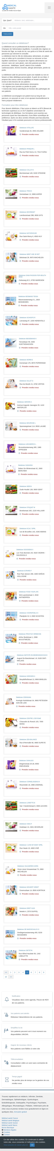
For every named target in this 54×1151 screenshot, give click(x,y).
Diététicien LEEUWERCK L (27, 444)
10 (6, 977)
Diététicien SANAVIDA (25, 465)
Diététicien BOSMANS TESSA (28, 296)
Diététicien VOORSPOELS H (29, 613)
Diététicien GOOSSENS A (25, 549)
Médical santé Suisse (10, 1123)
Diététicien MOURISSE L (28, 423)
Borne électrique (8, 1127)
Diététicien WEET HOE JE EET (30, 254)
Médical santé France (10, 1118)
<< (6, 972)
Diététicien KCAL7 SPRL (27, 528)
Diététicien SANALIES (26, 760)
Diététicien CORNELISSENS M (30, 782)
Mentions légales (10, 1130)
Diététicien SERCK (26, 486)
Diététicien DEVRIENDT (27, 212)
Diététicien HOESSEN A (27, 676)
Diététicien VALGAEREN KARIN (27, 866)
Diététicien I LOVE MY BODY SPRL (31, 845)
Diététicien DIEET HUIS (27, 908)
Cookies (7, 1132)
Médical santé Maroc (9, 1125)
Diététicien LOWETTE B (27, 803)
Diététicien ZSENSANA (23, 697)
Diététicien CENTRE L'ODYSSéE (30, 718)
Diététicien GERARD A (24, 402)
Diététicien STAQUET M (27, 507)
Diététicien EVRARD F (24, 571)
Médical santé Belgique (10, 1120)
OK (32, 1145)
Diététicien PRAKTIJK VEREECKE (30, 634)
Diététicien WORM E (26, 360)
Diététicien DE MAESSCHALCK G (28, 929)
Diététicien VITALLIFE (27, 128)
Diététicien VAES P (26, 824)
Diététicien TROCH (26, 191)
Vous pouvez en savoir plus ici (16, 1145)
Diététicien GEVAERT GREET (29, 887)
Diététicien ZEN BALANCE (28, 739)
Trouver (7, 34)
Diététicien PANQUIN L (27, 149)
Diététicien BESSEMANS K (28, 339)
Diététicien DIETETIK (25, 950)
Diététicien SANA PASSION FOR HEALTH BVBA (32, 276)
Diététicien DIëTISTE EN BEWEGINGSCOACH (32, 655)
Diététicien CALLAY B (26, 170)
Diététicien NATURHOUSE (28, 233)
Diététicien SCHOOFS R (27, 317)
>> (11, 977)
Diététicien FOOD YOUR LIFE (28, 592)
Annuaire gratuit (20, 1112)
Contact (7, 1135)
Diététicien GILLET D (26, 381)
